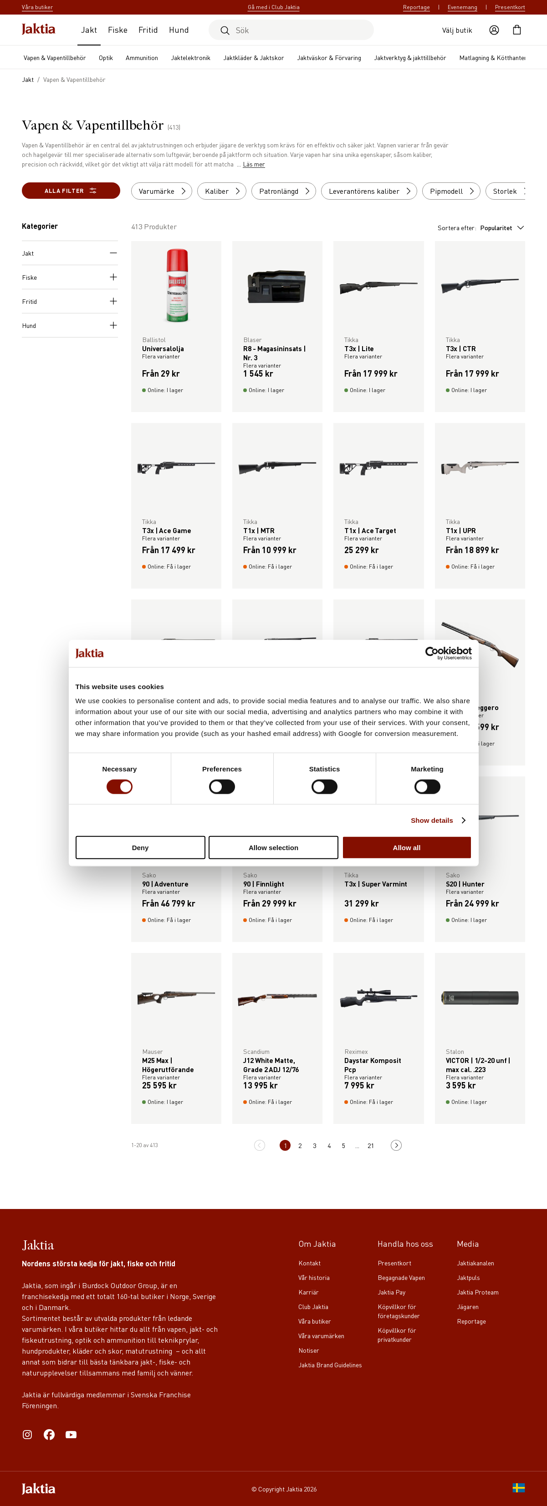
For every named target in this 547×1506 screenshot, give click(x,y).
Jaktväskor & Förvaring (329, 57)
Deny (140, 847)
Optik (106, 57)
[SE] (518, 1488)
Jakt (89, 29)
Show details (432, 820)
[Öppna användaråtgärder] (494, 30)
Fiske (118, 29)
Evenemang (462, 7)
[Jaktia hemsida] (39, 30)
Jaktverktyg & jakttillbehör (410, 57)
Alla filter (71, 190)
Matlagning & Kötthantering (497, 57)
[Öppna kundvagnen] (517, 30)
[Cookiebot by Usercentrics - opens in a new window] (432, 653)
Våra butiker (314, 1321)
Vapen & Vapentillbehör (55, 57)
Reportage (416, 7)
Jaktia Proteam (478, 1292)
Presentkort (510, 7)
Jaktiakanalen (475, 1263)
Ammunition (142, 57)
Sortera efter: (481, 227)
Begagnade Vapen (401, 1277)
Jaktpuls (468, 1277)
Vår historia (314, 1277)
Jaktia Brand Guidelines (330, 1364)
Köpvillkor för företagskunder (399, 1311)
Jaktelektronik (190, 57)
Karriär (308, 1292)
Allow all (407, 847)
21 (371, 1145)
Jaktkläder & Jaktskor (253, 57)
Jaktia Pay (391, 1292)
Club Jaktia (313, 1306)
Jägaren (468, 1306)
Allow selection (273, 847)
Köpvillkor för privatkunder (397, 1334)
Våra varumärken (321, 1335)
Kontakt (309, 1263)
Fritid (148, 29)
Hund (179, 29)
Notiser (308, 1350)
